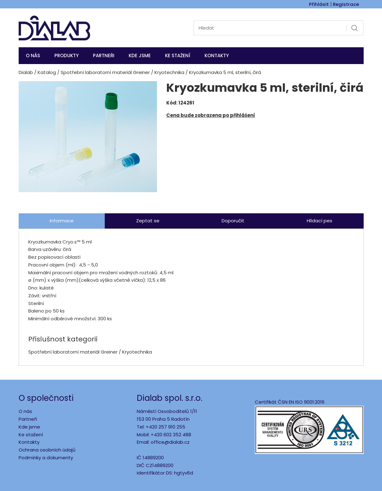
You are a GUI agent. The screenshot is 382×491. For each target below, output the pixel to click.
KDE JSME (140, 55)
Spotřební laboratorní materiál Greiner (105, 72)
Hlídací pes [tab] (319, 220)
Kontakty (217, 55)
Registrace (346, 4)
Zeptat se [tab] (147, 220)
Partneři (103, 55)
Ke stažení (177, 55)
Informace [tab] (62, 220)
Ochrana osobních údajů (47, 450)
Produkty (66, 55)
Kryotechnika (169, 72)
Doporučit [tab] (233, 220)
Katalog (47, 72)
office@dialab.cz (170, 442)
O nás (33, 55)
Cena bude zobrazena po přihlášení (210, 115)
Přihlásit (319, 4)
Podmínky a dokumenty (46, 457)
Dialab (26, 72)
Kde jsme (29, 427)
